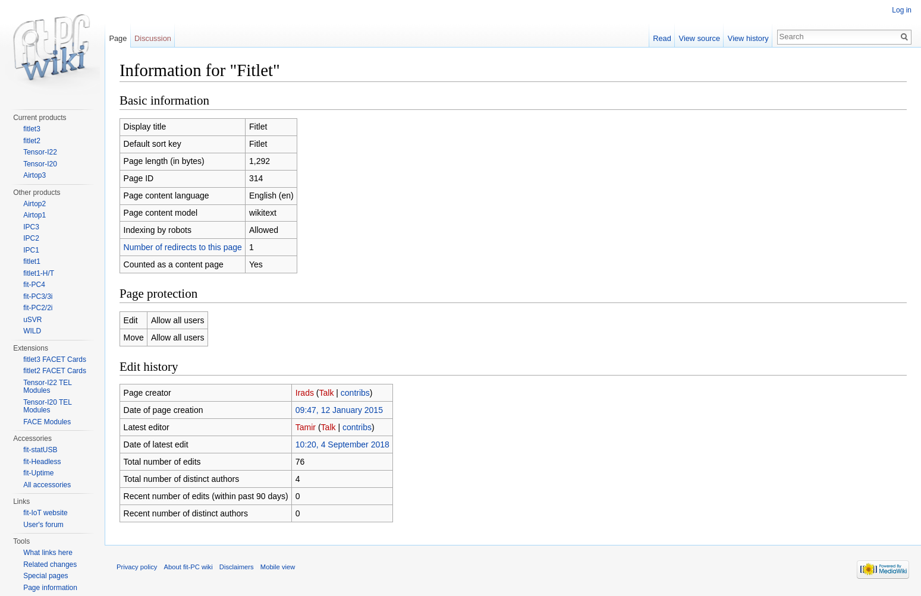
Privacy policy (137, 566)
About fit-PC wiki (188, 566)
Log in (901, 10)
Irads (305, 393)
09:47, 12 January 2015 (339, 410)
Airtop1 (34, 215)
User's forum (43, 525)
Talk (326, 393)
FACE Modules (47, 422)
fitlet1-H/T (38, 273)
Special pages (45, 576)
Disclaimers (236, 566)
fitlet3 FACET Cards (54, 359)
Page (118, 38)
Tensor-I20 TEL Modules (47, 406)
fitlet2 (31, 141)
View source (699, 38)
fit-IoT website (45, 513)
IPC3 (31, 227)
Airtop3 (34, 175)
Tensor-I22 (40, 152)
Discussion (152, 38)
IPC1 (31, 250)
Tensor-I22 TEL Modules (47, 387)
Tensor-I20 (40, 164)
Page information (50, 588)
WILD (32, 331)
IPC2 (31, 238)
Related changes (50, 564)
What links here (48, 552)
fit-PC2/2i (37, 308)
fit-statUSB (40, 450)
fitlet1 (31, 261)
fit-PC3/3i (37, 296)
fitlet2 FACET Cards (54, 371)
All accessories (47, 485)
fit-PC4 (34, 284)
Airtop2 (34, 204)
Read (662, 38)
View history (748, 38)
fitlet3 (31, 129)
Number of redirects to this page (183, 247)
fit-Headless (42, 462)
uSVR (32, 320)
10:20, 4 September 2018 (342, 444)
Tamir (306, 427)
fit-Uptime (38, 473)
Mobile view (277, 566)
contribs (355, 393)
